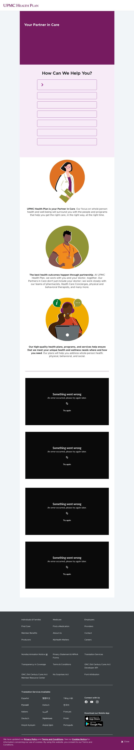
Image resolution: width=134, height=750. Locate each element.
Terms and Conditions (52, 739)
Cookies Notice (79, 739)
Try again (67, 410)
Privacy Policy (30, 739)
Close (125, 741)
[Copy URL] (67, 404)
